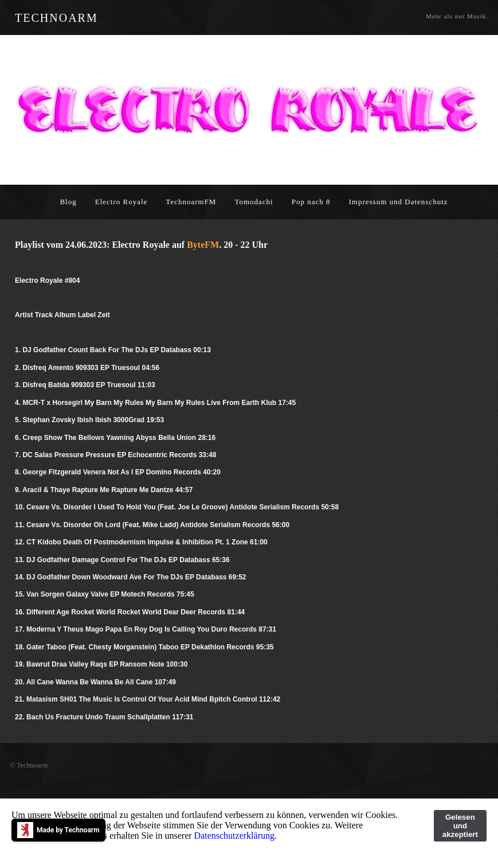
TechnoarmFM (191, 201)
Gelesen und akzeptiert (460, 826)
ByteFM (203, 245)
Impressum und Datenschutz (398, 201)
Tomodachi (253, 201)
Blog (68, 201)
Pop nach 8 (311, 201)
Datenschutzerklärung (234, 835)
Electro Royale (121, 201)
